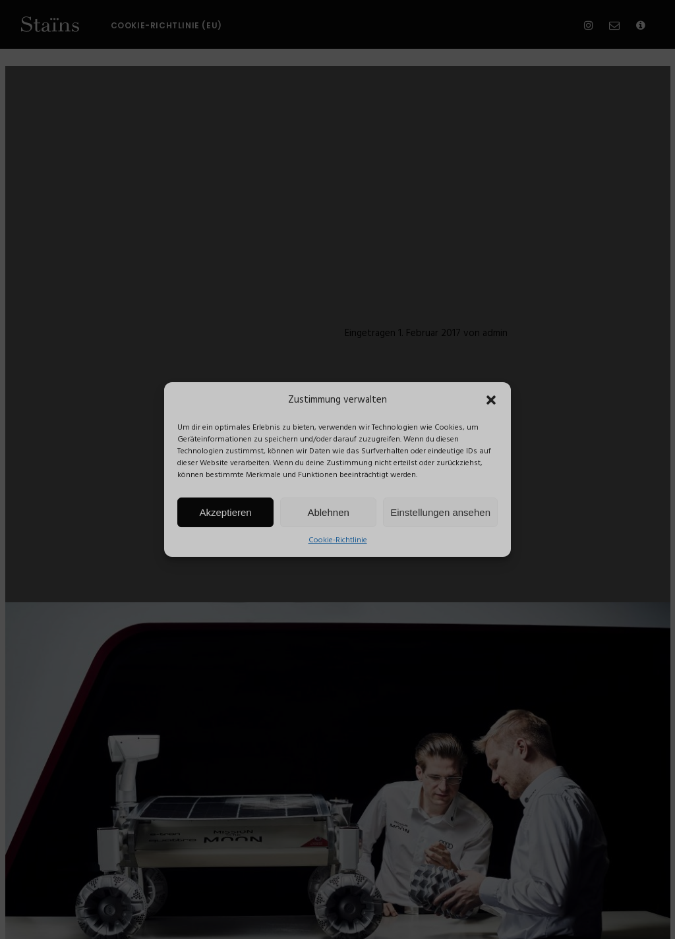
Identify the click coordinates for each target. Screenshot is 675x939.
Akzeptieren (225, 512)
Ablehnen (328, 512)
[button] (491, 400)
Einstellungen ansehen (440, 512)
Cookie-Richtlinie (337, 540)
